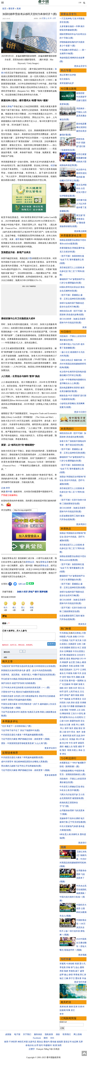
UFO (81, 659)
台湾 (73, 699)
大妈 (68, 702)
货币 (66, 691)
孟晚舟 (65, 666)
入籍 (64, 732)
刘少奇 (65, 743)
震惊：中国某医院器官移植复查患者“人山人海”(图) (24, 745)
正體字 (32, 1049)
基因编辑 (79, 706)
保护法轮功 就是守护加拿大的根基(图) (18, 684)
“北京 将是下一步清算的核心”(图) (16, 727)
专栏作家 (66, 959)
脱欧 (62, 688)
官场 (66, 680)
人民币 (72, 691)
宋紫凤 (63, 964)
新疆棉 (67, 647)
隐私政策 (49, 1034)
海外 (78, 732)
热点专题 (66, 70)
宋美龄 (72, 739)
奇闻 (69, 750)
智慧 (75, 746)
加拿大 (81, 684)
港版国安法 (71, 655)
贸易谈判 (68, 670)
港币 (62, 695)
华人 (78, 724)
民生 (73, 732)
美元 (80, 688)
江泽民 (83, 670)
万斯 (82, 666)
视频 (63, 847)
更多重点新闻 (80, 231)
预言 (64, 750)
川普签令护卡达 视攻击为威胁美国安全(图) (20, 693)
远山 (77, 967)
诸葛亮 (81, 743)
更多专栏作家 (80, 982)
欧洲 (66, 1007)
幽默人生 (69, 746)
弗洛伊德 (75, 659)
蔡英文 (78, 699)
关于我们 (27, 1034)
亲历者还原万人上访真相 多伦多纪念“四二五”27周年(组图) (72, 271)
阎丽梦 (65, 662)
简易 (77, 964)
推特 (46, 1038)
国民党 (63, 659)
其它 (73, 1010)
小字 (54, 18)
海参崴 (67, 699)
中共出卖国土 (79, 651)
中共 (79, 673)
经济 (53, 165)
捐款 (58, 1034)
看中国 (72, 680)
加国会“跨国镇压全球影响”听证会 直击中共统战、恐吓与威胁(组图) (73, 480)
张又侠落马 (65, 79)
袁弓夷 (63, 655)
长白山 (71, 717)
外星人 (75, 750)
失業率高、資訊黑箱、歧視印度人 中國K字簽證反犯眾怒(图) (28, 676)
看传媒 (53, 1042)
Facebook (37, 1038)
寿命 (80, 750)
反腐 (82, 677)
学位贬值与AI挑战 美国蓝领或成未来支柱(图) (21, 680)
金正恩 (72, 662)
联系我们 (67, 1034)
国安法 (74, 647)
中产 (62, 699)
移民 (82, 724)
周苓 (62, 971)
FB (72, 684)
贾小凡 (82, 964)
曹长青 (78, 978)
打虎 (62, 680)
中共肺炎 (64, 633)
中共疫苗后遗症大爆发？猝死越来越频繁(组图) (22, 736)
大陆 (64, 706)
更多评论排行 (51, 749)
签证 (80, 728)
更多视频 (82, 955)
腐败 (78, 677)
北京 (84, 699)
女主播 (67, 724)
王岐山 (78, 662)
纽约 (41, 1045)
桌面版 (8, 1034)
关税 (71, 666)
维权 (66, 710)
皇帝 (75, 743)
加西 (59, 1045)
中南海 (69, 673)
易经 (62, 746)
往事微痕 (68, 651)
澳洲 (65, 735)
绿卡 (69, 732)
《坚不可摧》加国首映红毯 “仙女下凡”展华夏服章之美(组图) (72, 259)
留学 (67, 728)
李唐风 (72, 971)
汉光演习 (81, 655)
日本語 (56, 1049)
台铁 (79, 644)
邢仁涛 (83, 974)
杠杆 (75, 688)
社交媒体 (66, 684)
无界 (81, 1042)
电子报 (17, 1034)
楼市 (18, 239)
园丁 (77, 971)
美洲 (19, 8)
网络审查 (66, 713)
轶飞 (73, 967)
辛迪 (84, 978)
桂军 (74, 735)
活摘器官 (72, 644)
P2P (68, 706)
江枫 (66, 978)
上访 (78, 710)
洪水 (62, 651)
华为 (73, 677)
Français (39, 1049)
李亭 (62, 1014)
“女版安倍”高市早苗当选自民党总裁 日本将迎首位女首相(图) (28, 667)
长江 (79, 647)
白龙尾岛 (79, 717)
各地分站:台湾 (31, 1045)
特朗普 (63, 636)
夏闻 (82, 967)
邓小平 (79, 739)
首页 (4, 8)
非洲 (80, 1007)
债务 (71, 688)
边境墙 (76, 666)
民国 (69, 735)
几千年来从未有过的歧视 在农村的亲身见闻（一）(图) (25, 689)
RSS (52, 1038)
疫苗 (84, 647)
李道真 (63, 967)
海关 (71, 728)
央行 (66, 688)
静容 (71, 974)
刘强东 (63, 702)
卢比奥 (69, 636)
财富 (82, 695)
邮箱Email (63, 1022)
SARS (66, 721)
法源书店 (32, 1042)
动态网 (75, 1042)
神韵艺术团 (23, 1042)
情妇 (69, 677)
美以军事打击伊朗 (68, 75)
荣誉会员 (30, 562)
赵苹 (62, 974)
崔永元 (63, 673)
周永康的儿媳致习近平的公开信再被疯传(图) (21, 767)
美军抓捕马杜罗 (67, 83)
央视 (73, 724)
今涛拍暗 (70, 964)
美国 (62, 670)
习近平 (72, 640)
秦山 (66, 974)
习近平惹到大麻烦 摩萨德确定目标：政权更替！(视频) (25, 740)
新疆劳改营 (75, 721)
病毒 (75, 636)
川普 (30, 258)
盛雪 (82, 971)
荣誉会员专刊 (68, 14)
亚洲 (75, 1007)
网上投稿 (78, 1034)
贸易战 (65, 640)
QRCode (22, 584)
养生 (64, 754)
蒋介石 (65, 739)
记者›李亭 (5, 488)
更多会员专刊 (80, 66)
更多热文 (82, 624)
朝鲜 (76, 684)
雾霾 (72, 706)
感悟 (80, 746)
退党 (68, 659)
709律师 (72, 710)
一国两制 (79, 680)
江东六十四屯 (77, 713)
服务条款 (38, 1034)
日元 (82, 691)
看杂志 (40, 1042)
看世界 (11, 8)
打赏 (43, 18)
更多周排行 (81, 524)
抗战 (78, 735)
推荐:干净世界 (10, 1042)
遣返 (76, 728)
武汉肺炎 (76, 633)
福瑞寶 (60, 1042)
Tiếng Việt (48, 1049)
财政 (77, 695)
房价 (73, 702)
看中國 (9, 491)
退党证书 (67, 1042)
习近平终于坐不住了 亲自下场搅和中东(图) (20, 732)
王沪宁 (76, 670)
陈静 (66, 971)
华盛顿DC (47, 1045)
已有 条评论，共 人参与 (14, 631)
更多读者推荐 (51, 776)
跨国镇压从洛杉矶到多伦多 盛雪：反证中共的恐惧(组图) (26, 672)
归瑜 (68, 967)
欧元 (77, 691)
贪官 (64, 677)
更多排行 (82, 843)
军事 (68, 1010)
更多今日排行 (80, 412)
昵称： (5, 623)
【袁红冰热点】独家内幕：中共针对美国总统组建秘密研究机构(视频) (73, 364)
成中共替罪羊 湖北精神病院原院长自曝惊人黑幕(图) (24, 763)
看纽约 (47, 1042)
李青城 (76, 974)
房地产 (10, 106)
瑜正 (62, 978)
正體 (80, 2)
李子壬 (72, 978)
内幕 (75, 673)
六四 (84, 640)
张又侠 (78, 640)
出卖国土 (64, 644)
